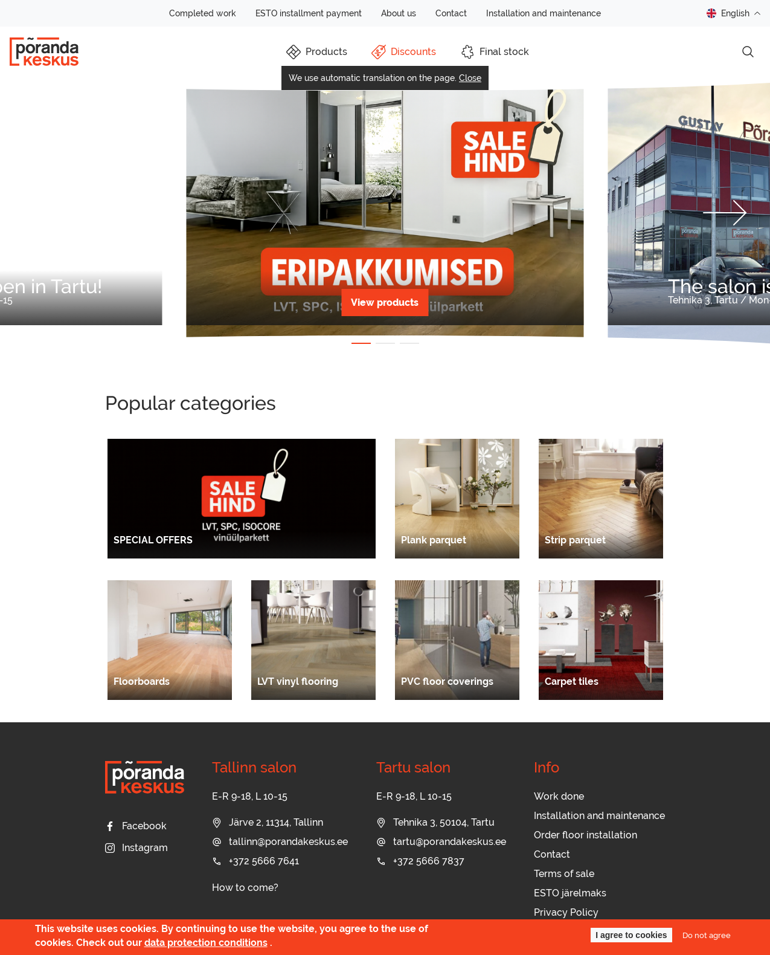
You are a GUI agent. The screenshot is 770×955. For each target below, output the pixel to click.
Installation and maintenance (543, 13)
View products (385, 302)
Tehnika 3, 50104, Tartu (435, 822)
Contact (451, 13)
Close (470, 78)
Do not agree (706, 935)
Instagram (136, 847)
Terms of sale (564, 873)
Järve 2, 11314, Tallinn (267, 822)
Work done (559, 796)
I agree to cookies (631, 935)
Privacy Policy (566, 912)
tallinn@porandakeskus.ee (280, 841)
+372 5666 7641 (255, 861)
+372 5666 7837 (420, 861)
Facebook (136, 826)
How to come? (245, 887)
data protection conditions (206, 942)
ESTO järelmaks (570, 893)
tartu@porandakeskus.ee (441, 841)
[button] (45, 212)
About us (398, 13)
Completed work (202, 13)
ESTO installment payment (308, 13)
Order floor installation (585, 835)
